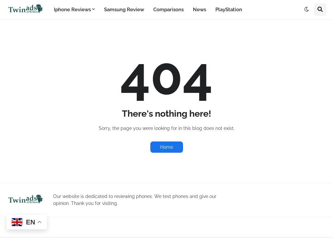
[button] (306, 9)
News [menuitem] (199, 10)
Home (166, 147)
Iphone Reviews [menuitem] (72, 10)
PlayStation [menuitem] (228, 10)
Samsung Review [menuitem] (124, 10)
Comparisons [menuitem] (168, 10)
